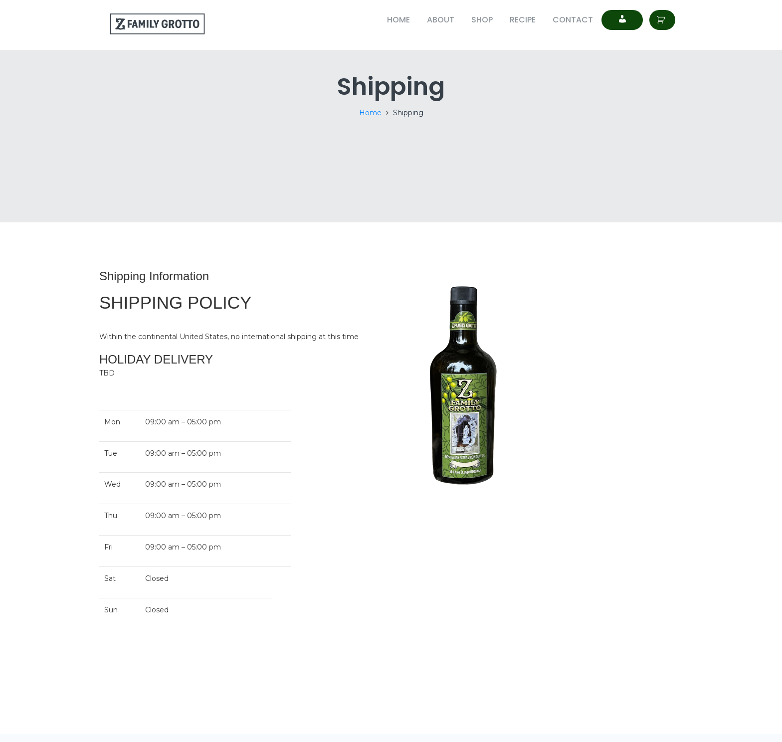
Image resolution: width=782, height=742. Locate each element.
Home (398, 19)
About (440, 19)
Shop (482, 19)
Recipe (523, 19)
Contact (573, 19)
